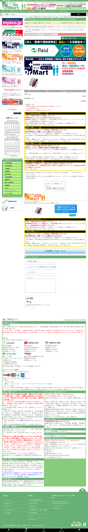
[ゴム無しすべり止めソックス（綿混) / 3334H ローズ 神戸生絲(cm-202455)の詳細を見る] (38, 206)
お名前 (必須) (32, 261)
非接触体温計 (12, 201)
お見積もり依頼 (78, 29)
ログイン (31, 2)
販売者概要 (45, 2)
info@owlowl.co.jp (70, 135)
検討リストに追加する (32, 23)
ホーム (6, 11)
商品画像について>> (52, 34)
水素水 (12, 208)
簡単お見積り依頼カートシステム (74, 38)
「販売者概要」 (55, 434)
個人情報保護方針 (81, 2)
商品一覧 (15, 11)
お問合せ (64, 11)
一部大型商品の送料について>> (35, 34)
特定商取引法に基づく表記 (56, 2)
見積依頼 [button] (72, 215)
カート (24, 11)
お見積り (33, 11)
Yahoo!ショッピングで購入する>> (65, 26)
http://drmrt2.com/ (61, 504)
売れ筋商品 (43, 11)
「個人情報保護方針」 (51, 438)
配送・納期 (73, 2)
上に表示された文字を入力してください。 (38, 307)
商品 (31, 17)
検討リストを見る (46, 23)
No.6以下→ (17, 113)
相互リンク (57, 511)
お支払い (66, 2)
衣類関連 (35, 17)
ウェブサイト (32, 272)
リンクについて (59, 508)
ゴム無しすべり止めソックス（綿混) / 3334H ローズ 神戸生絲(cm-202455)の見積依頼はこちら (66, 208)
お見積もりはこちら (55, 251)
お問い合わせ (10, 512)
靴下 (40, 17)
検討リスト (54, 11)
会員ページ (38, 2)
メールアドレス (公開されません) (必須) (41, 266)
